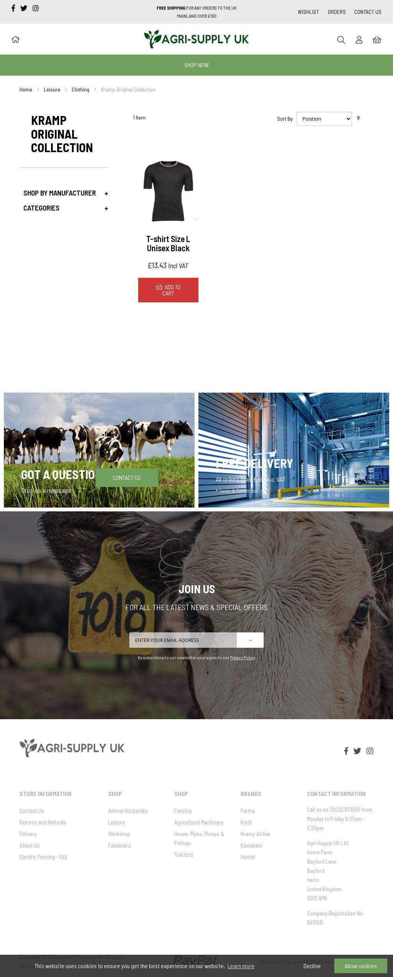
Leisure (52, 89)
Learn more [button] (241, 965)
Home (26, 89)
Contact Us (367, 11)
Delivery (28, 833)
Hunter (248, 856)
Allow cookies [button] (361, 965)
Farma (248, 810)
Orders (337, 11)
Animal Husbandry (128, 810)
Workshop (119, 833)
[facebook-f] (14, 8)
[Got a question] (99, 450)
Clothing (80, 89)
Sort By (285, 118)
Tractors (183, 854)
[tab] (64, 192)
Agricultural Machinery (198, 822)
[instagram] (36, 8)
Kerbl (246, 822)
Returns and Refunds (43, 822)
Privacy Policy (242, 657)
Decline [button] (312, 965)
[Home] (15, 39)
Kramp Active (255, 833)
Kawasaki (251, 845)
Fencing (183, 810)
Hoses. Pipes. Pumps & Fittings (199, 838)
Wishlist (308, 11)
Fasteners (119, 845)
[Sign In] (359, 39)
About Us (30, 845)
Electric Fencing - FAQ (43, 856)
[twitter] (24, 8)
